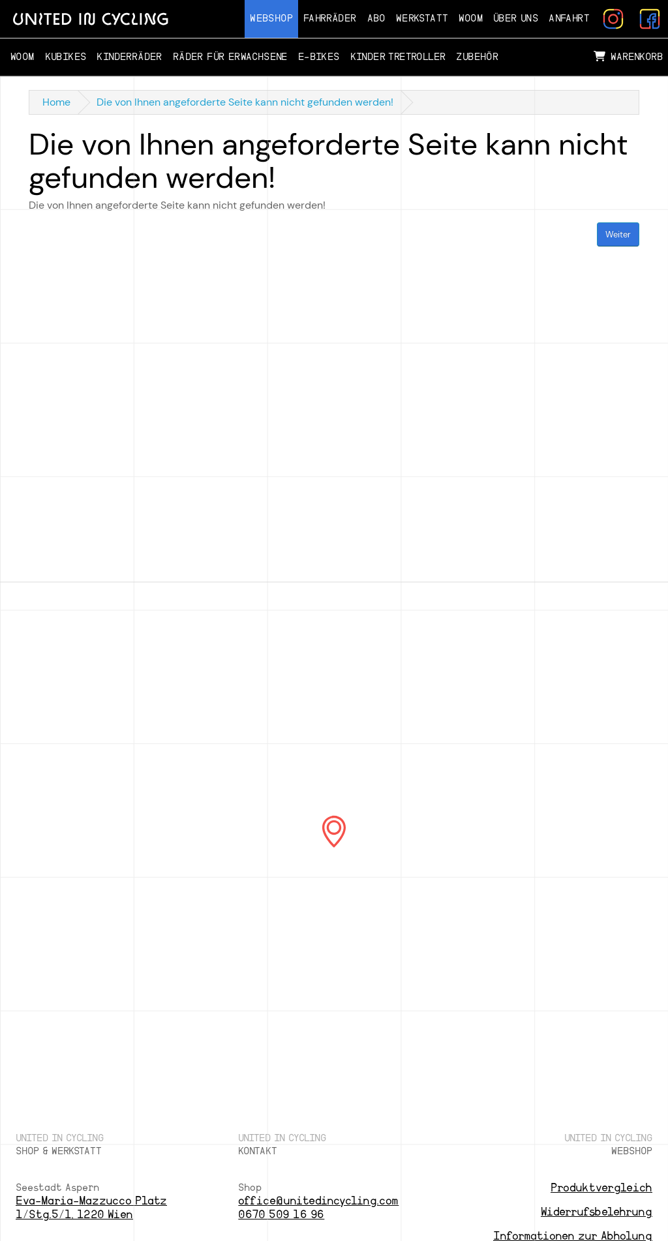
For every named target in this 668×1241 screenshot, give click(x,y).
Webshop (271, 18)
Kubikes (66, 57)
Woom (471, 18)
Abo (376, 18)
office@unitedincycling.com (318, 1201)
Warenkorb (628, 57)
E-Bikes (319, 57)
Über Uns (515, 18)
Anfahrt (569, 18)
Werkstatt (422, 18)
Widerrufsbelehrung (596, 1212)
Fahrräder (330, 18)
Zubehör (477, 57)
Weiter (618, 234)
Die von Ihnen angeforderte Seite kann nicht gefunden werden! (245, 102)
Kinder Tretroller (398, 57)
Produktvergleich (601, 1188)
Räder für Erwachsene (230, 57)
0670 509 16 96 (281, 1214)
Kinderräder (129, 57)
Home (56, 102)
